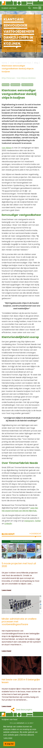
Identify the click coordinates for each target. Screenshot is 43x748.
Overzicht (35, 533)
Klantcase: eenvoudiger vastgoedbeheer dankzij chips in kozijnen (18, 68)
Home (4, 62)
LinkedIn (8, 523)
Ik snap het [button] (9, 744)
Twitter (38, 520)
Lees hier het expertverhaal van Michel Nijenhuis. (20, 509)
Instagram (29, 520)
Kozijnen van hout (9, 719)
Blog (36, 62)
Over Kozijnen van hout (20, 62)
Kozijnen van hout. (9, 8)
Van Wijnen (7, 147)
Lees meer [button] (8, 738)
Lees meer (6, 590)
